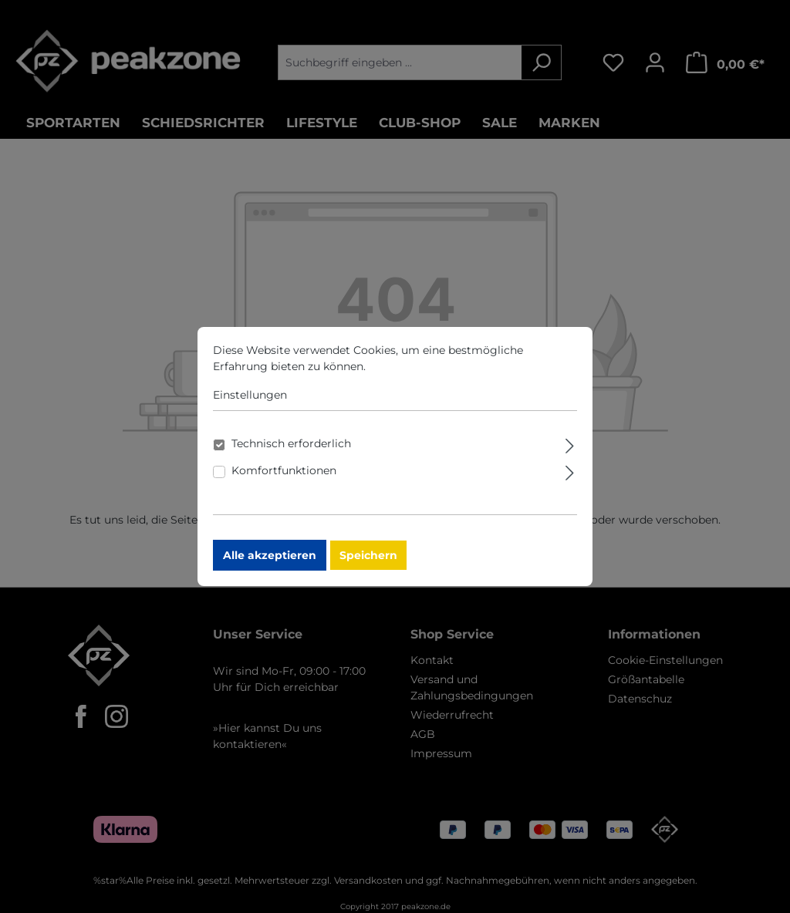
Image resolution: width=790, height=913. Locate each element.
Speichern (368, 562)
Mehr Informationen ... (428, 373)
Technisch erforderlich (291, 450)
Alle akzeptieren (269, 562)
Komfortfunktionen (283, 477)
